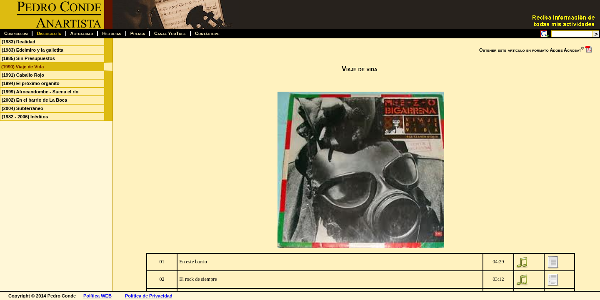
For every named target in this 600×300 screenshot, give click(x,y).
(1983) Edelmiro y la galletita (32, 50)
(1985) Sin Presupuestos (28, 58)
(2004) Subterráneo (22, 108)
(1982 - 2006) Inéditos (25, 116)
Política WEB (97, 295)
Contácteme (207, 33)
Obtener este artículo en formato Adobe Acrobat (535, 49)
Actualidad (81, 33)
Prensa (137, 33)
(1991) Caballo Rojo (23, 75)
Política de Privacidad (148, 295)
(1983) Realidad (18, 41)
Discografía (49, 33)
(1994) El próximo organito (31, 83)
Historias (111, 33)
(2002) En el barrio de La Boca (34, 100)
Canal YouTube (170, 33)
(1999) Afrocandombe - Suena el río (40, 91)
